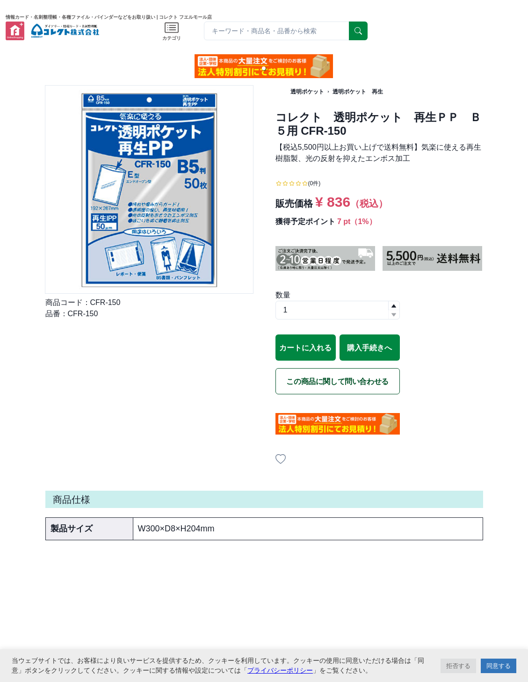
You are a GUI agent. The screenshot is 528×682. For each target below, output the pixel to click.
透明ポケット (307, 91)
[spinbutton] (337, 310)
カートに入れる (305, 348)
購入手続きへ (369, 348)
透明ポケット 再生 (358, 91)
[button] (264, 68)
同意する (498, 665)
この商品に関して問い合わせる (337, 381)
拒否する (458, 665)
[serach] (358, 31)
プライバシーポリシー (280, 670)
